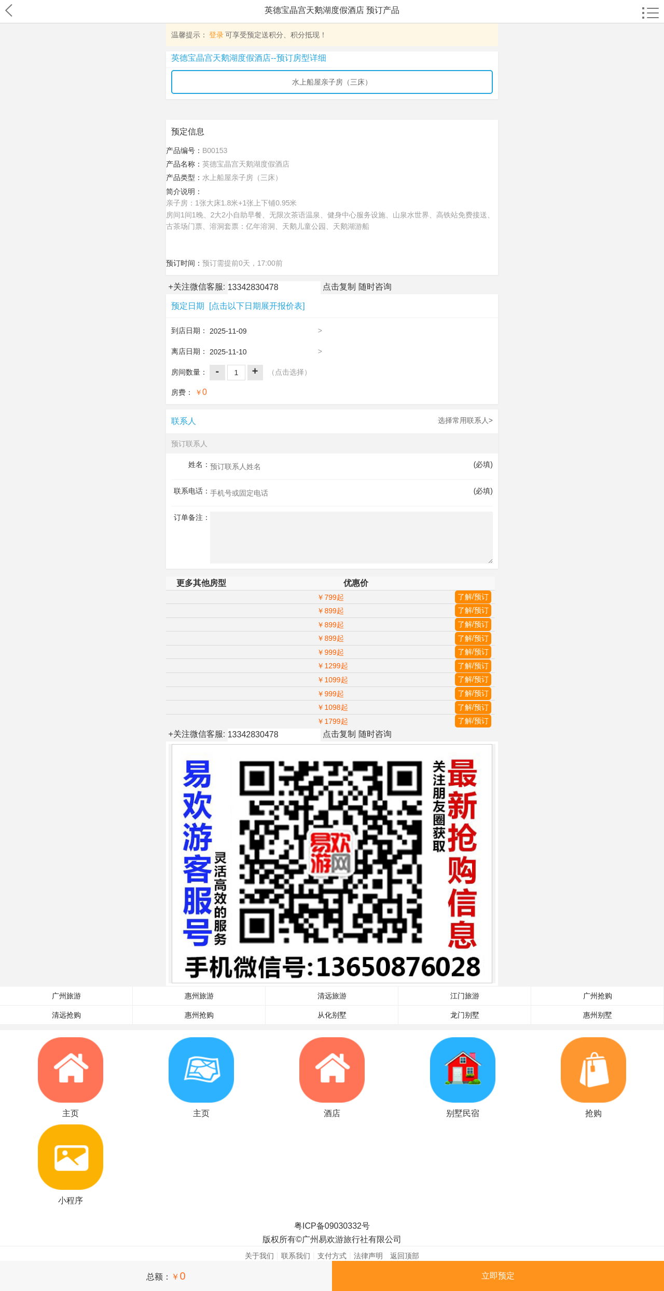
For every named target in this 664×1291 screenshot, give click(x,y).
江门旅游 (464, 996)
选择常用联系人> (465, 420)
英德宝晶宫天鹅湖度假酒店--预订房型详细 (248, 57)
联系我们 (295, 1256)
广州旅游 (66, 996)
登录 (216, 35)
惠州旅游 (199, 996)
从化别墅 (332, 1015)
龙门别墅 (464, 1015)
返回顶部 (404, 1256)
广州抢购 (597, 996)
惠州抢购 (199, 1015)
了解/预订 (473, 597)
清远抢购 (66, 1015)
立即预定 (498, 1275)
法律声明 (368, 1256)
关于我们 (259, 1256)
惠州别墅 (597, 1015)
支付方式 (332, 1256)
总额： (165, 1276)
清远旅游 (332, 996)
